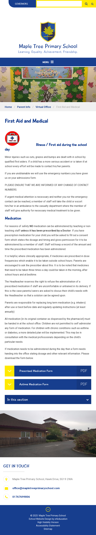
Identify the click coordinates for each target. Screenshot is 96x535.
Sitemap (48, 529)
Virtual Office (43, 106)
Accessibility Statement (48, 525)
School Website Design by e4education (48, 519)
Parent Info (23, 106)
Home (8, 106)
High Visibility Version (48, 522)
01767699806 (21, 496)
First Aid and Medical (68, 106)
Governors (21, 3)
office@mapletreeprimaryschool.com (36, 488)
